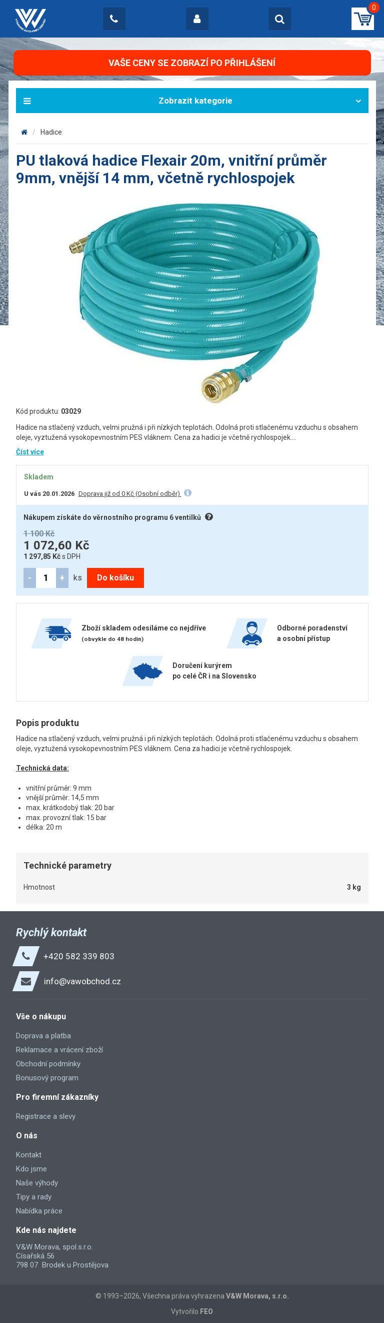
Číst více (30, 452)
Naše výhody (37, 1182)
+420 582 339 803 (79, 956)
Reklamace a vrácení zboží (59, 1049)
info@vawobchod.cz (82, 981)
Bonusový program (47, 1077)
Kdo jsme (31, 1168)
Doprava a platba (43, 1035)
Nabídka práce (39, 1210)
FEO (206, 1311)
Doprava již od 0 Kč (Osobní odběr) (130, 493)
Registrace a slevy (46, 1116)
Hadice (51, 132)
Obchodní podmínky (48, 1063)
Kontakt (29, 1154)
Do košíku (115, 577)
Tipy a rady (34, 1196)
